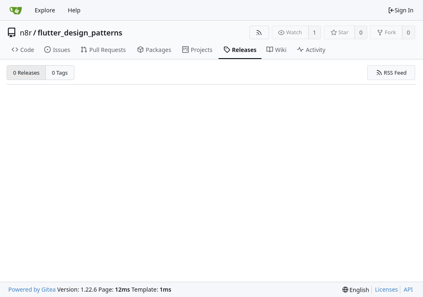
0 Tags (60, 72)
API (408, 289)
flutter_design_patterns (80, 32)
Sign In (400, 10)
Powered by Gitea (32, 289)
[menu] (355, 290)
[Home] (15, 10)
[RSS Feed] (259, 32)
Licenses (386, 289)
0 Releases (26, 72)
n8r (26, 32)
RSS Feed (391, 72)
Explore (45, 10)
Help (74, 10)
